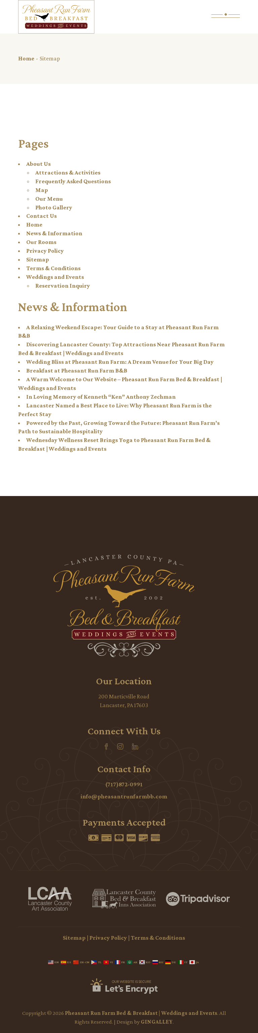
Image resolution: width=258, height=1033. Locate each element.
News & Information (54, 233)
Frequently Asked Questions (73, 181)
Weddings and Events (55, 277)
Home (34, 224)
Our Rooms (41, 242)
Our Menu (49, 198)
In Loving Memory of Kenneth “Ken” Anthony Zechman (101, 396)
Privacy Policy (45, 250)
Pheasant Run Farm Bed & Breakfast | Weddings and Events (141, 1013)
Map (41, 190)
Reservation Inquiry (62, 285)
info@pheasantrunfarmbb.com (124, 796)
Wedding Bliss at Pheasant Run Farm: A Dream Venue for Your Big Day (120, 361)
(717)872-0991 (124, 784)
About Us (38, 163)
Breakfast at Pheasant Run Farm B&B (76, 370)
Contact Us (41, 215)
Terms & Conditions (53, 268)
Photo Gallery (53, 207)
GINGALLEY (157, 1022)
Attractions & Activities (67, 172)
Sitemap (37, 259)
